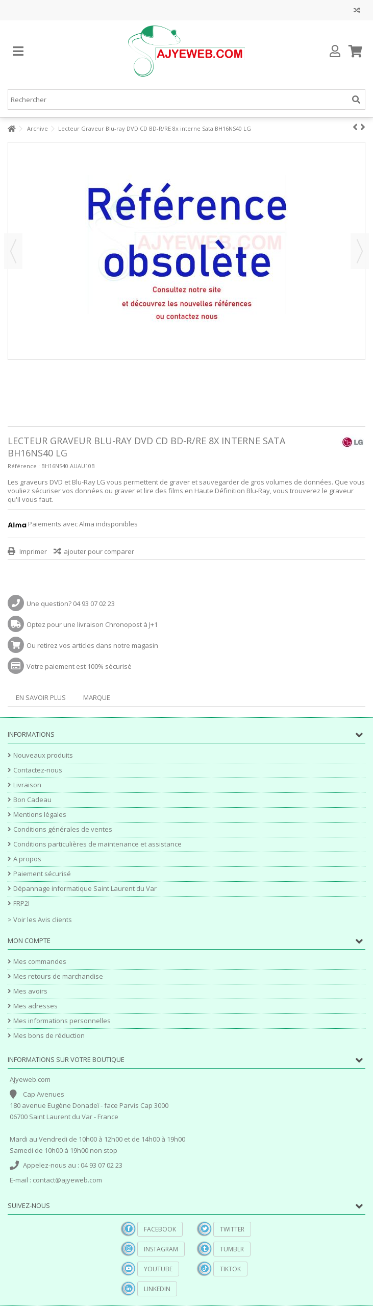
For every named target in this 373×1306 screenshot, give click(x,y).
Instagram (161, 1249)
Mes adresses (35, 1006)
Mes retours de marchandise (58, 976)
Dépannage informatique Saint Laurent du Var (85, 888)
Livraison (27, 785)
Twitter (232, 1229)
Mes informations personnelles (62, 1021)
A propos (27, 859)
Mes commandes (39, 961)
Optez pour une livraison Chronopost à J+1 (92, 624)
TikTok (230, 1269)
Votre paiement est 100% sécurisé (79, 666)
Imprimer (32, 551)
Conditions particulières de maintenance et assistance (97, 844)
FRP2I (21, 903)
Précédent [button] (13, 251)
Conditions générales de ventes (62, 829)
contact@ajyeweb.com (67, 1179)
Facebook (160, 1229)
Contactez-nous (37, 770)
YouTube (158, 1269)
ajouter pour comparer (99, 551)
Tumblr (232, 1249)
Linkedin (157, 1289)
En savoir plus (41, 697)
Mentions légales (39, 814)
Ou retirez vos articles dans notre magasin (92, 645)
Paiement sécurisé (42, 873)
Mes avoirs (30, 991)
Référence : (24, 466)
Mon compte (29, 940)
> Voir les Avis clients (40, 919)
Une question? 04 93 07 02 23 (71, 603)
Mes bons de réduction (49, 1035)
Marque (96, 697)
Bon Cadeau (32, 799)
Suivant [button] (360, 251)
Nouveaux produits (43, 755)
